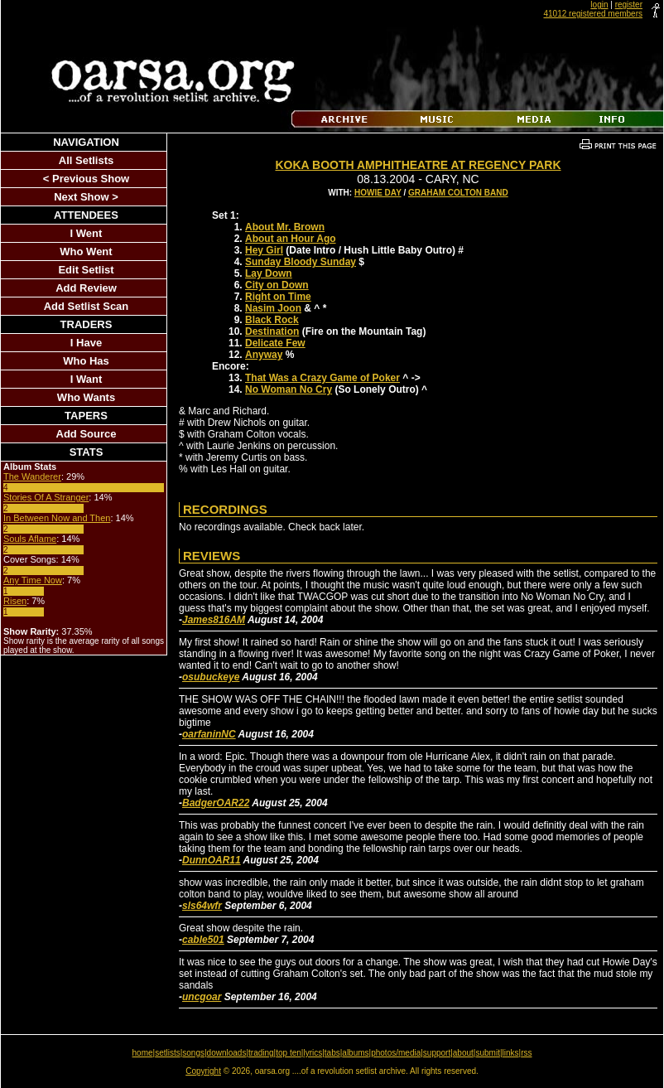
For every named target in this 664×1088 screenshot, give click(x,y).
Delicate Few (275, 343)
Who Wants (86, 397)
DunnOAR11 (211, 860)
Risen (14, 601)
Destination (272, 331)
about (463, 1052)
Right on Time (278, 296)
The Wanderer (32, 476)
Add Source (86, 434)
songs (193, 1052)
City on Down (277, 285)
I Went (86, 233)
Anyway (263, 354)
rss (526, 1052)
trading (261, 1052)
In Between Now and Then (56, 518)
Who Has (86, 361)
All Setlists (86, 160)
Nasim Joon (273, 308)
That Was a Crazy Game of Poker (322, 378)
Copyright (203, 1071)
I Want (86, 379)
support (436, 1052)
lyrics (312, 1052)
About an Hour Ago (290, 238)
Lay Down (268, 273)
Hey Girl (264, 250)
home (142, 1052)
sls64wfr (202, 906)
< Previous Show (86, 178)
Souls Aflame (29, 539)
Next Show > (86, 197)
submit (487, 1052)
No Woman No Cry (288, 389)
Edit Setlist (85, 270)
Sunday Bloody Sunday (300, 262)
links (511, 1052)
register (628, 4)
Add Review (86, 288)
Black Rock (272, 320)
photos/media (396, 1052)
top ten (288, 1052)
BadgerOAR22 (215, 803)
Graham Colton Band (458, 192)
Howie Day (378, 192)
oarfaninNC (209, 734)
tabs (332, 1052)
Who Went (86, 251)
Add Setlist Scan (86, 306)
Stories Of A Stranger (46, 497)
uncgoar (201, 997)
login (599, 4)
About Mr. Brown (285, 227)
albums (355, 1052)
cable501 (203, 939)
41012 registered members (592, 13)
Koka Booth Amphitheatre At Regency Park (418, 165)
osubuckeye (210, 677)
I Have (86, 342)
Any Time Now (32, 580)
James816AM (213, 620)
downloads (227, 1052)
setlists (167, 1052)
